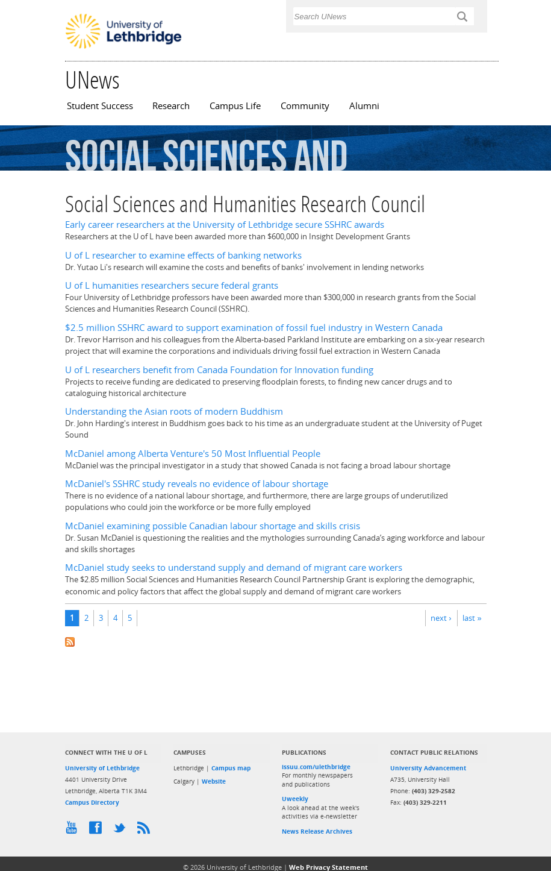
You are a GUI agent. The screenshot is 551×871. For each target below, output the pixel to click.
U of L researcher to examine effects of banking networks (183, 255)
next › (441, 617)
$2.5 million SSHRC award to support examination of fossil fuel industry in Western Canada (254, 327)
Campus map (231, 768)
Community (305, 105)
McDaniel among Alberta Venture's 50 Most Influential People (192, 453)
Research (171, 105)
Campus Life (235, 105)
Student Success (100, 105)
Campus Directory (92, 802)
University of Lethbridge (102, 768)
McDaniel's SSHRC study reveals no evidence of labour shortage (196, 483)
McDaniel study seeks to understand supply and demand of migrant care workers (233, 567)
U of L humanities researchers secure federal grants (171, 285)
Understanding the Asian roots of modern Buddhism (174, 411)
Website (214, 781)
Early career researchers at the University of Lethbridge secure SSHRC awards (224, 224)
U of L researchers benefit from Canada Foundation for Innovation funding (219, 369)
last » (471, 617)
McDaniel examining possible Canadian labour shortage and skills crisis (212, 526)
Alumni (364, 105)
